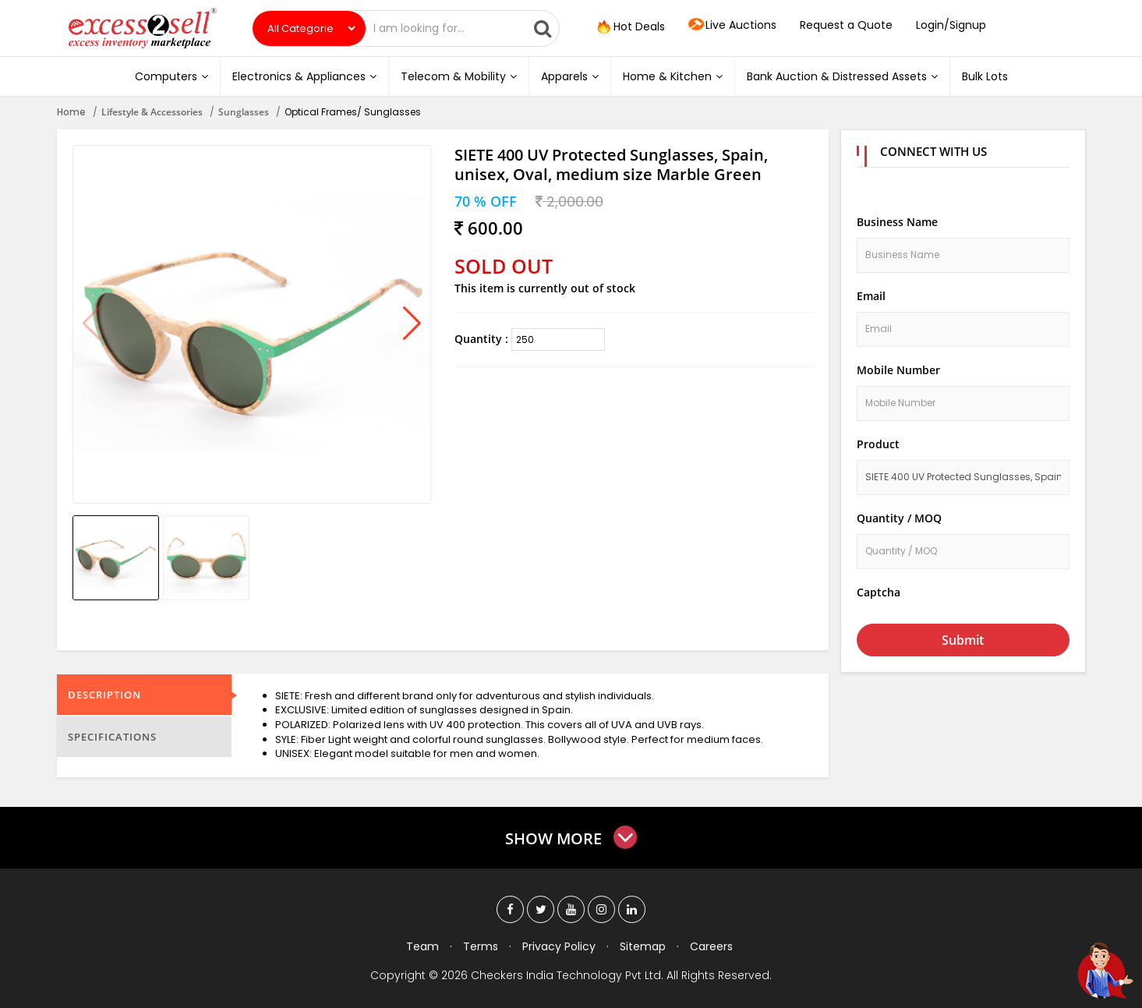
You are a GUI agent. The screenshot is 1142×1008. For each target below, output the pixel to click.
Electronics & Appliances (304, 76)
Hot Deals (630, 27)
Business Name (897, 221)
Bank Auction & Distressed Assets (842, 76)
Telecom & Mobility (459, 76)
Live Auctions (732, 25)
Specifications (112, 737)
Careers (711, 946)
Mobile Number (898, 370)
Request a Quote (846, 25)
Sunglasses (243, 111)
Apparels (570, 76)
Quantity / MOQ (899, 518)
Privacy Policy (559, 946)
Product (878, 444)
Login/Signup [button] (951, 25)
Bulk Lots (985, 76)
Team (422, 946)
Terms (480, 946)
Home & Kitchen (673, 76)
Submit (963, 640)
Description (104, 695)
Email (871, 295)
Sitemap (643, 946)
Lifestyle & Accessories (152, 111)
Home (71, 111)
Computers (171, 76)
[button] (412, 324)
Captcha (878, 592)
